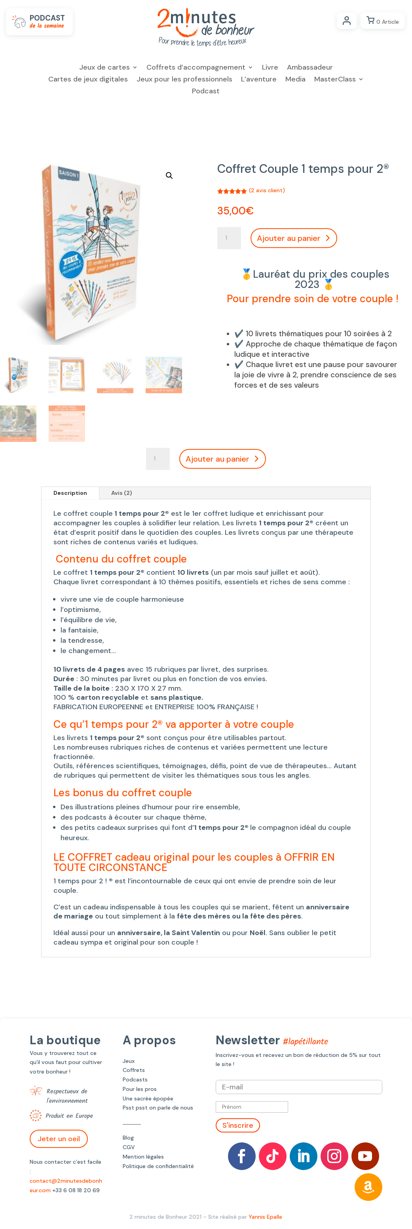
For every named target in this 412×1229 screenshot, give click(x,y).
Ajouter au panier (289, 238)
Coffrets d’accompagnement (195, 68)
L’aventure (259, 80)
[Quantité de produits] (229, 238)
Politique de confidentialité (158, 1166)
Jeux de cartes (104, 68)
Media (295, 80)
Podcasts (135, 1079)
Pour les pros (140, 1089)
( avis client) (267, 190)
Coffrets (134, 1070)
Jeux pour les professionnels (184, 80)
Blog (128, 1137)
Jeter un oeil (59, 1139)
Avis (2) (121, 492)
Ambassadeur (310, 68)
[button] (169, 176)
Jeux (129, 1060)
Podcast (206, 92)
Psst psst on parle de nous (158, 1107)
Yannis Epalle (265, 1216)
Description (70, 492)
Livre (270, 68)
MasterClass (335, 80)
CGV (129, 1147)
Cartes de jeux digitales (88, 80)
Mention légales (143, 1156)
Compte (347, 20)
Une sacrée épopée (148, 1098)
